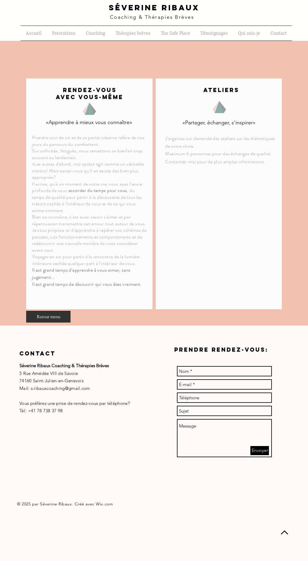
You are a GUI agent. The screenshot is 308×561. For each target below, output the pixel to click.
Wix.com (104, 504)
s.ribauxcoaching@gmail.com (60, 388)
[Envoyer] (259, 450)
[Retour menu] (48, 317)
